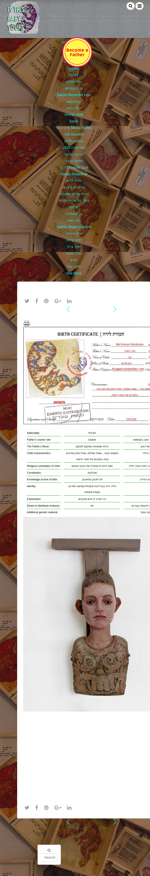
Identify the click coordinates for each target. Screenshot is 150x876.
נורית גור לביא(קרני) (74, 194)
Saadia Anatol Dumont (73, 227)
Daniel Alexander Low (74, 95)
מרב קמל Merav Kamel (73, 128)
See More (73, 273)
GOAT (74, 75)
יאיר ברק (73, 247)
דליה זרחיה (74, 240)
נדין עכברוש (73, 88)
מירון (73, 260)
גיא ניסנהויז (74, 81)
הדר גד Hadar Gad (73, 167)
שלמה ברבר (73, 161)
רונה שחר (74, 220)
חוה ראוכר (92, 316)
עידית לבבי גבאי (74, 187)
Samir (73, 121)
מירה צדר (74, 266)
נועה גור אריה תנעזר (74, 200)
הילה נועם (73, 101)
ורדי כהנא (74, 108)
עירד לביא (73, 180)
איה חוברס (73, 233)
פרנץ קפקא (73, 154)
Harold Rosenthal (73, 174)
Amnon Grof (73, 114)
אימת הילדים (73, 141)
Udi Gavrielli (73, 134)
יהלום (74, 207)
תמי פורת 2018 (74, 147)
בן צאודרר (73, 214)
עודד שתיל (73, 253)
